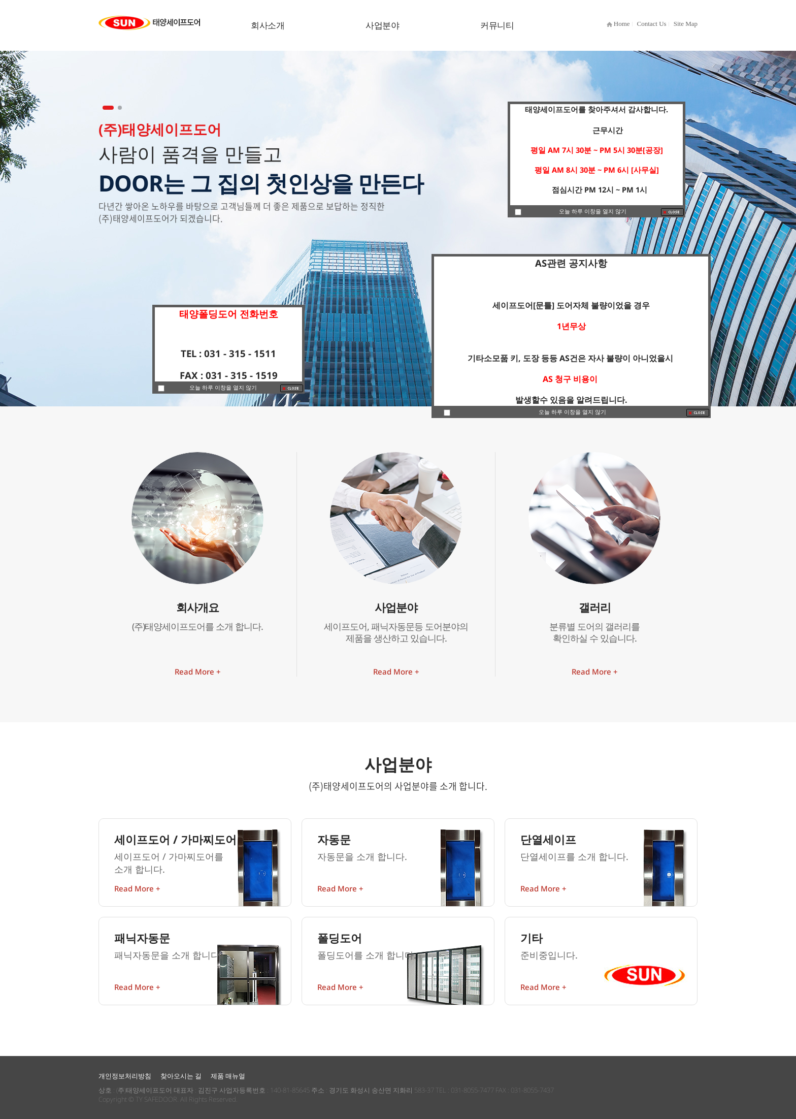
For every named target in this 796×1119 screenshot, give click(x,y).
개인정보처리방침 (124, 1075)
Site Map (686, 23)
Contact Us (652, 23)
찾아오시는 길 (181, 1075)
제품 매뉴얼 (228, 1075)
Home (618, 23)
